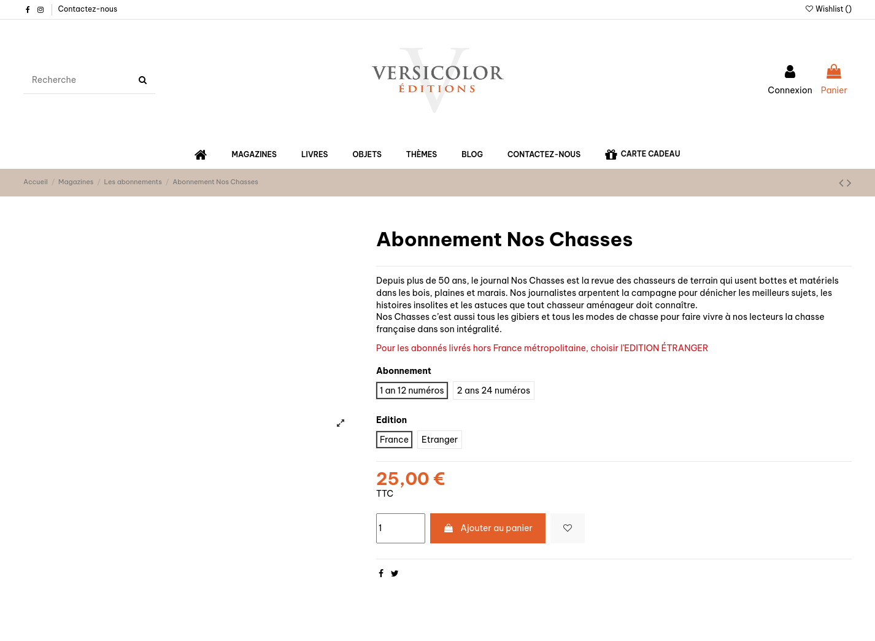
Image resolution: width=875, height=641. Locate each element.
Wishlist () (828, 9)
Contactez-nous (87, 9)
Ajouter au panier (488, 528)
